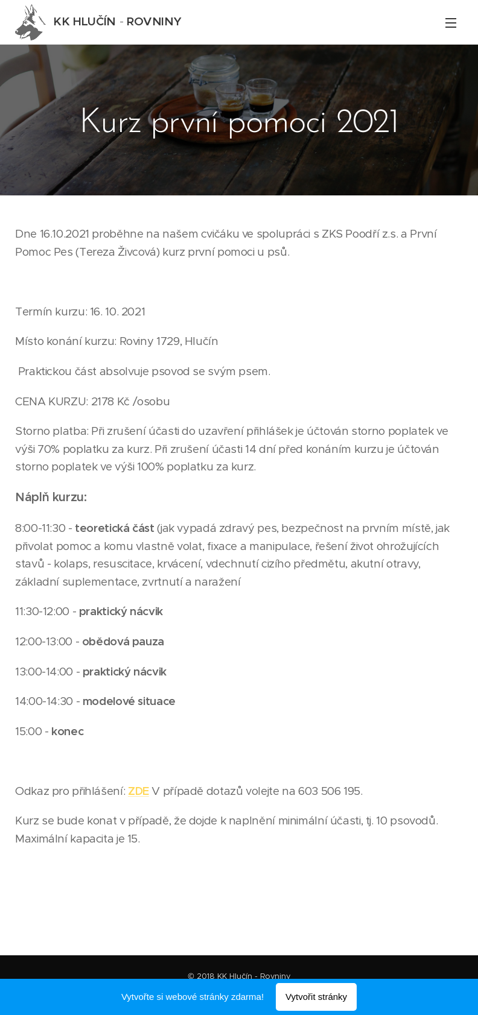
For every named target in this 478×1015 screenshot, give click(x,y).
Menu (450, 23)
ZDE (138, 791)
